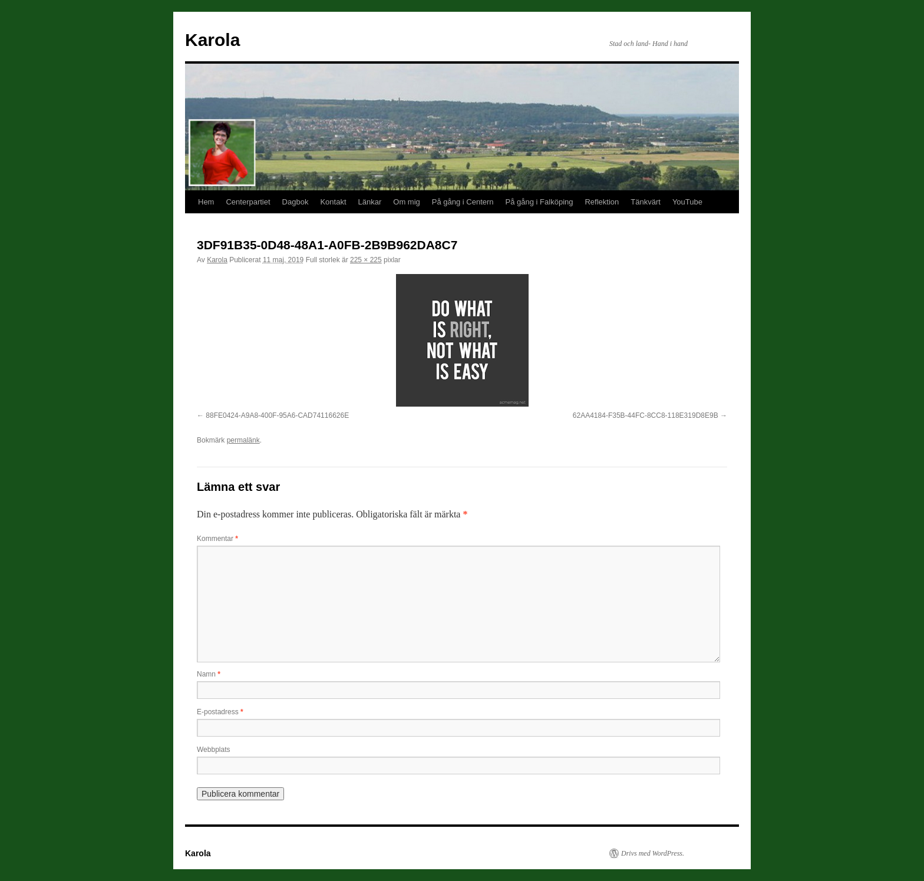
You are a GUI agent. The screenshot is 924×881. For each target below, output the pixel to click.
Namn (208, 674)
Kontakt (333, 201)
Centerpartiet (248, 201)
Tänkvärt (646, 201)
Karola (212, 40)
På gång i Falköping (539, 201)
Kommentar (217, 538)
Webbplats (213, 749)
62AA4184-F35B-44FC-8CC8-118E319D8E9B (645, 415)
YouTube (687, 201)
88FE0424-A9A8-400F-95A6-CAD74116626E (277, 415)
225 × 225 (366, 260)
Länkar (370, 201)
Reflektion (602, 201)
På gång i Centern (463, 201)
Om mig (406, 201)
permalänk (243, 440)
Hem (206, 201)
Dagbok (295, 201)
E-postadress (220, 712)
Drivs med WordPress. (652, 853)
